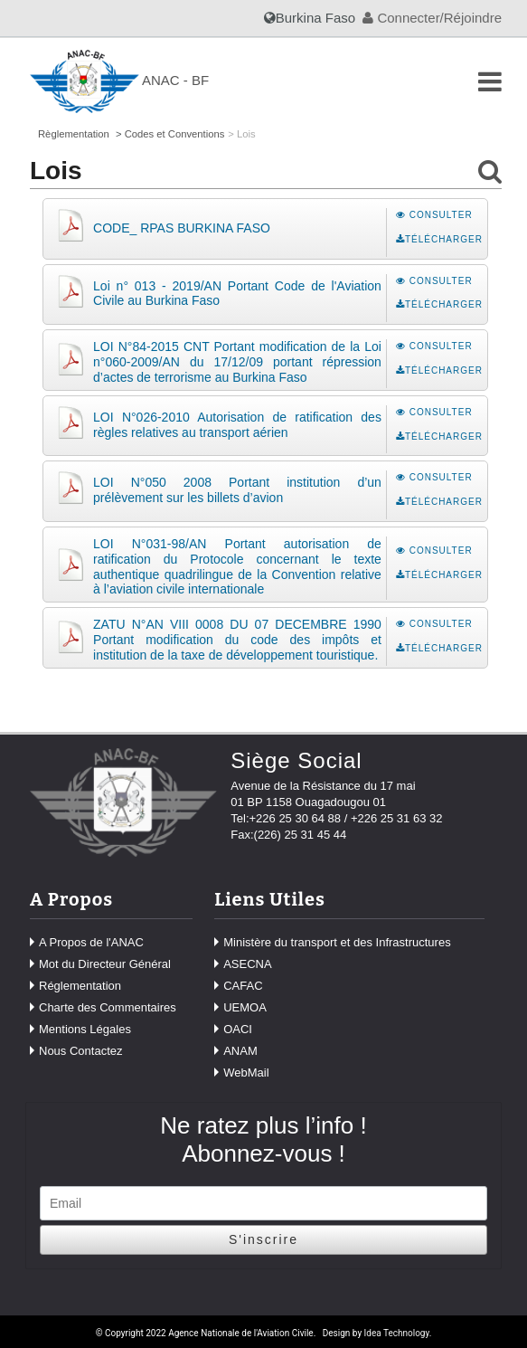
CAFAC (242, 985)
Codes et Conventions (175, 133)
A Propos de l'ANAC (91, 942)
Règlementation (73, 133)
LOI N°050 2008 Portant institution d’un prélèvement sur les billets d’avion (237, 490)
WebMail (245, 1072)
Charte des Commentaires (107, 1007)
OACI (237, 1029)
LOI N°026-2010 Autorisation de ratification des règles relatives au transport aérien (237, 425)
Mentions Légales (85, 1029)
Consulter (434, 215)
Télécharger (439, 239)
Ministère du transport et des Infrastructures (336, 942)
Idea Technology (396, 1333)
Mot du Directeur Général (105, 964)
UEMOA (245, 1007)
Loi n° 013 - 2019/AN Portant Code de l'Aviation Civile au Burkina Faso (237, 294)
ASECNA (247, 964)
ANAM (240, 1051)
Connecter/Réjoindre (432, 17)
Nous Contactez (81, 1051)
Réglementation (80, 985)
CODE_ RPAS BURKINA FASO (181, 228)
